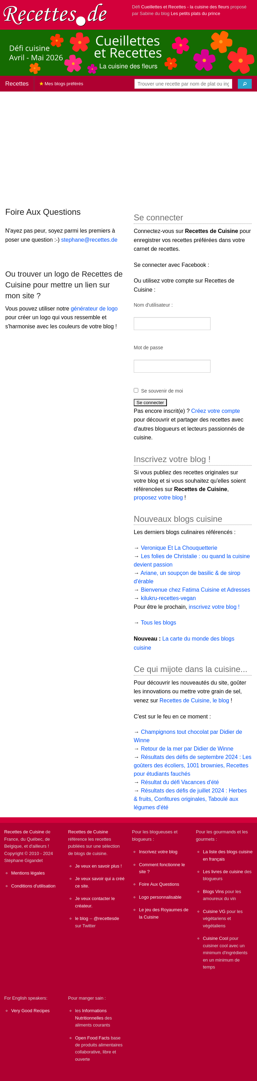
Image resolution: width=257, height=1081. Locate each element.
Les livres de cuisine (223, 871)
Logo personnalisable (160, 897)
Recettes (17, 83)
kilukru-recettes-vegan (168, 598)
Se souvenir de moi (162, 391)
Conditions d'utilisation (33, 886)
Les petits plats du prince (195, 13)
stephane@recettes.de (89, 240)
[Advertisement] (128, 146)
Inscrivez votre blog (158, 851)
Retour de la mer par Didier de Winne (187, 749)
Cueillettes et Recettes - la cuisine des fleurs (185, 6)
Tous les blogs (158, 623)
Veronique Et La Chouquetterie (179, 548)
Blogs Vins (213, 891)
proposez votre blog (158, 498)
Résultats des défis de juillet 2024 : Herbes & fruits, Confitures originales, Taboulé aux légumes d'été (190, 799)
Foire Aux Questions (159, 884)
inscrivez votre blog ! (214, 607)
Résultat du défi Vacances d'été (180, 782)
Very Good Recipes (30, 1010)
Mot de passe (148, 347)
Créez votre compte (215, 411)
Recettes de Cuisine (24, 831)
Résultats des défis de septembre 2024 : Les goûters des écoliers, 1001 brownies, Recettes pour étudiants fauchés (192, 765)
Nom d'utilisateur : (153, 305)
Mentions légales (28, 873)
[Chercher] (245, 84)
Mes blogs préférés (61, 83)
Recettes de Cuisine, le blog (194, 700)
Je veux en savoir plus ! (98, 866)
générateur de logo (94, 309)
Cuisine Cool (215, 938)
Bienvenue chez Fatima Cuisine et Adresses (195, 590)
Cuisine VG (214, 911)
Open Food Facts (92, 1037)
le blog (81, 918)
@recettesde (106, 918)
